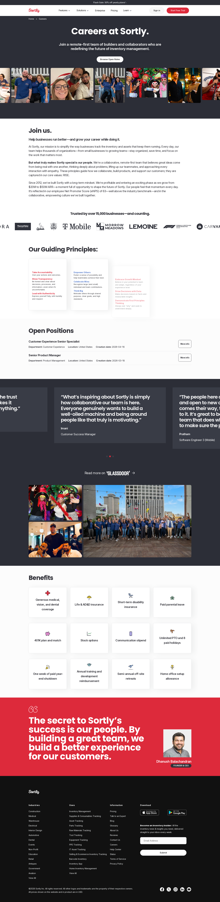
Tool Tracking (75, 835)
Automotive (34, 835)
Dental (32, 840)
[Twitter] (168, 889)
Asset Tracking (76, 821)
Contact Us (115, 840)
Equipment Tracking (78, 840)
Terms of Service (118, 859)
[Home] (31, 19)
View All (32, 878)
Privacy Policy (116, 864)
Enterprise (100, 10)
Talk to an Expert (118, 816)
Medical (32, 816)
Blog (112, 821)
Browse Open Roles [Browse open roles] (110, 59)
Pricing (114, 10)
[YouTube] (188, 889)
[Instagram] (175, 889)
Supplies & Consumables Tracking (85, 816)
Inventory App (75, 864)
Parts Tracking (76, 825)
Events (32, 844)
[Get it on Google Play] (174, 812)
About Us (114, 830)
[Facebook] (161, 889)
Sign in (156, 10)
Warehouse (34, 821)
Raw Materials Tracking (80, 830)
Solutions (82, 10)
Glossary (114, 825)
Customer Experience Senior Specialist (54, 341)
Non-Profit (33, 849)
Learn (127, 10)
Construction (34, 811)
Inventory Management (80, 811)
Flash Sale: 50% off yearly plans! (110, 2)
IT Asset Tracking (77, 849)
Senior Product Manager (45, 355)
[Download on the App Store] (151, 812)
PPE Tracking (75, 844)
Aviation (32, 873)
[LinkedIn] (181, 889)
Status (113, 854)
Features (65, 10)
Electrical (33, 825)
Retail (31, 859)
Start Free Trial (178, 10)
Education (33, 854)
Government (34, 868)
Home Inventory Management (83, 868)
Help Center (115, 849)
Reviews (114, 835)
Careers (113, 844)
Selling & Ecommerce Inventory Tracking (88, 854)
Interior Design (35, 830)
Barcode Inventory (78, 859)
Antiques (33, 864)
